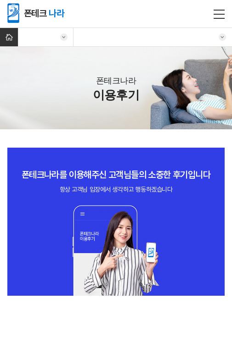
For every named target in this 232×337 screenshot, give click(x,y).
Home (9, 37)
